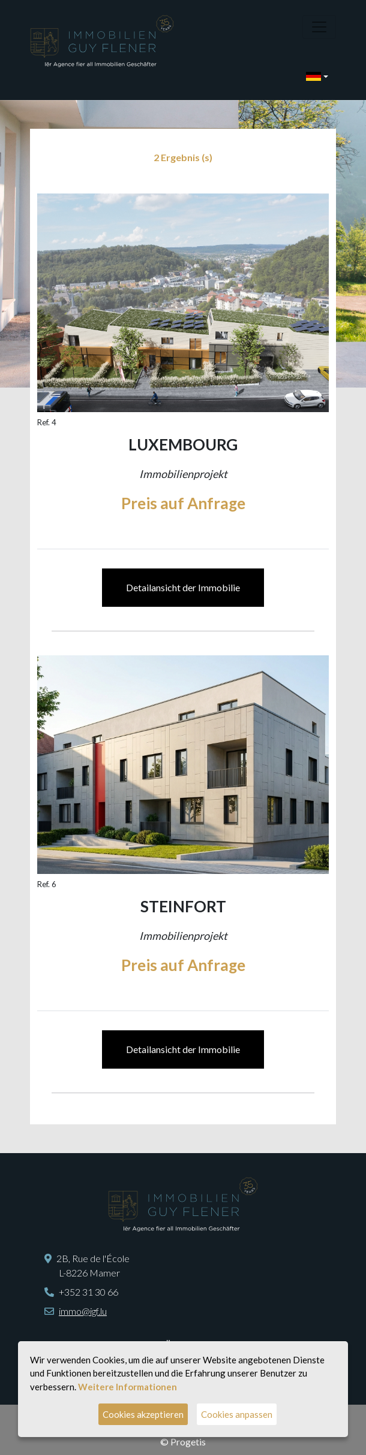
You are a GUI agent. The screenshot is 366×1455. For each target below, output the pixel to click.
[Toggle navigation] (319, 27)
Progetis (188, 1441)
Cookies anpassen (236, 1414)
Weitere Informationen (127, 1386)
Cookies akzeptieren (143, 1414)
